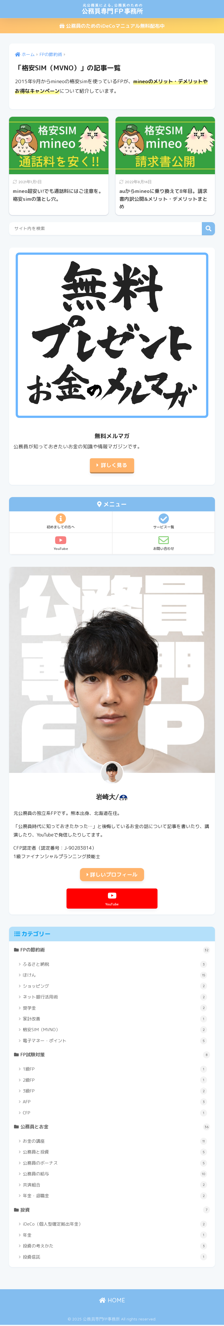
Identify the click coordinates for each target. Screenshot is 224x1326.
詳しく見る (114, 465)
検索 (208, 228)
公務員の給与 (115, 1174)
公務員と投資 (115, 1152)
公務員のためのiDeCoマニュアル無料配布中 (112, 25)
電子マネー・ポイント (115, 1041)
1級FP (115, 1069)
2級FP (115, 1080)
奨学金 (115, 1008)
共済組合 (115, 1185)
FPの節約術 (115, 950)
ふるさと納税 (115, 964)
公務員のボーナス (115, 1164)
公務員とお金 (115, 1127)
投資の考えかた (115, 1247)
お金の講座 (115, 1142)
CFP (115, 1113)
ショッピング (115, 986)
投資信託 (115, 1257)
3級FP (115, 1091)
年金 (115, 1236)
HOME (112, 1301)
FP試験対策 (115, 1055)
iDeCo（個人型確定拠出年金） (115, 1225)
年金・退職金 (115, 1196)
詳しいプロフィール (112, 874)
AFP (115, 1102)
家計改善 (115, 1019)
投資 (115, 1211)
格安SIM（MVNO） (115, 1030)
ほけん (115, 975)
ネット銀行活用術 (115, 997)
